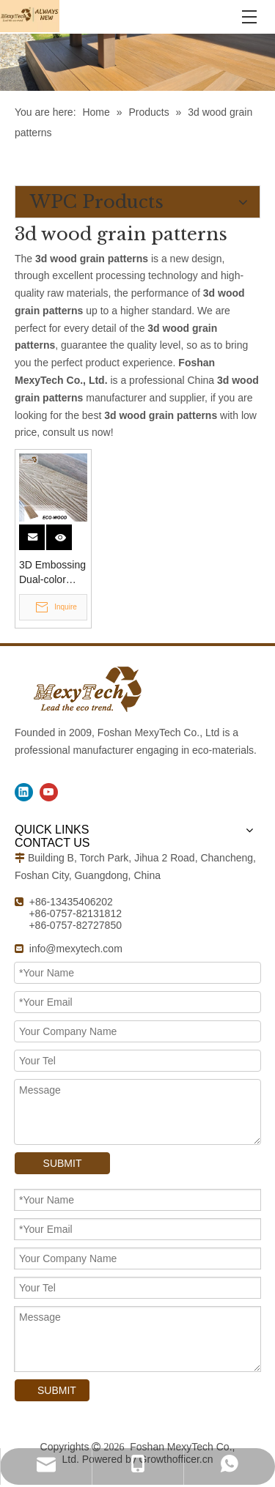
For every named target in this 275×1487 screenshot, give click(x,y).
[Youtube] (49, 792)
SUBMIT (62, 1163)
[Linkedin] (24, 792)
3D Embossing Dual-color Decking (52, 573)
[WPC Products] (137, 62)
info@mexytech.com (75, 948)
